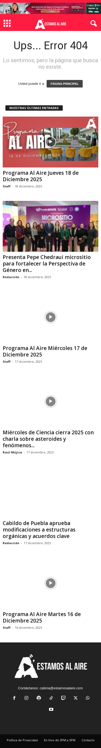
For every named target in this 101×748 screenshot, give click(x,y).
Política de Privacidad (22, 740)
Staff (7, 186)
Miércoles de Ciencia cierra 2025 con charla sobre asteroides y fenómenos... (48, 439)
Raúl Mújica (12, 452)
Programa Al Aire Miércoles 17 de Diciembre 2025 (45, 351)
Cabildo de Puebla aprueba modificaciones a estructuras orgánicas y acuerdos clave (39, 530)
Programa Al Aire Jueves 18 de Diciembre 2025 (41, 176)
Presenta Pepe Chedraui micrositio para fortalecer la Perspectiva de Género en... (47, 264)
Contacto (88, 740)
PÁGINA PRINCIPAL (65, 83)
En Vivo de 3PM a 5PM (59, 740)
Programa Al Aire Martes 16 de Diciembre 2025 (42, 617)
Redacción (11, 277)
